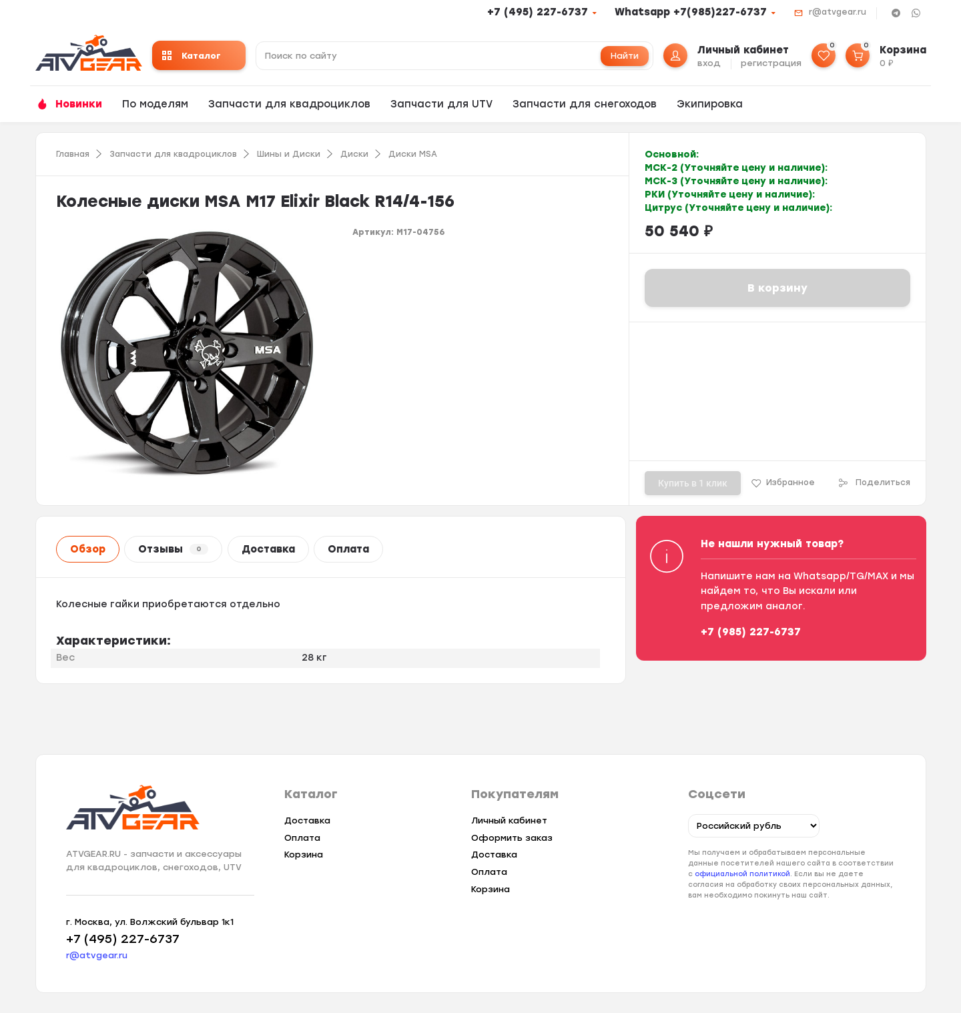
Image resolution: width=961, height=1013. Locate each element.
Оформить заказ (512, 838)
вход (709, 63)
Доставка (268, 549)
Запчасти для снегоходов (585, 104)
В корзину (777, 288)
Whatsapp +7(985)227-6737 (691, 12)
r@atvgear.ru (837, 12)
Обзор (87, 549)
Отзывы (173, 549)
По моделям (155, 104)
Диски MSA (412, 154)
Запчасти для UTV (441, 104)
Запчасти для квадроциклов (289, 104)
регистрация (771, 63)
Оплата (348, 549)
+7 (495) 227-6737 (537, 12)
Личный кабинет (509, 820)
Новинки (78, 104)
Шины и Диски (288, 154)
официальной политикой (742, 874)
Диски (354, 154)
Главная (72, 154)
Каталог (191, 56)
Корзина (303, 855)
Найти (625, 56)
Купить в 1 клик (692, 483)
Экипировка (710, 104)
